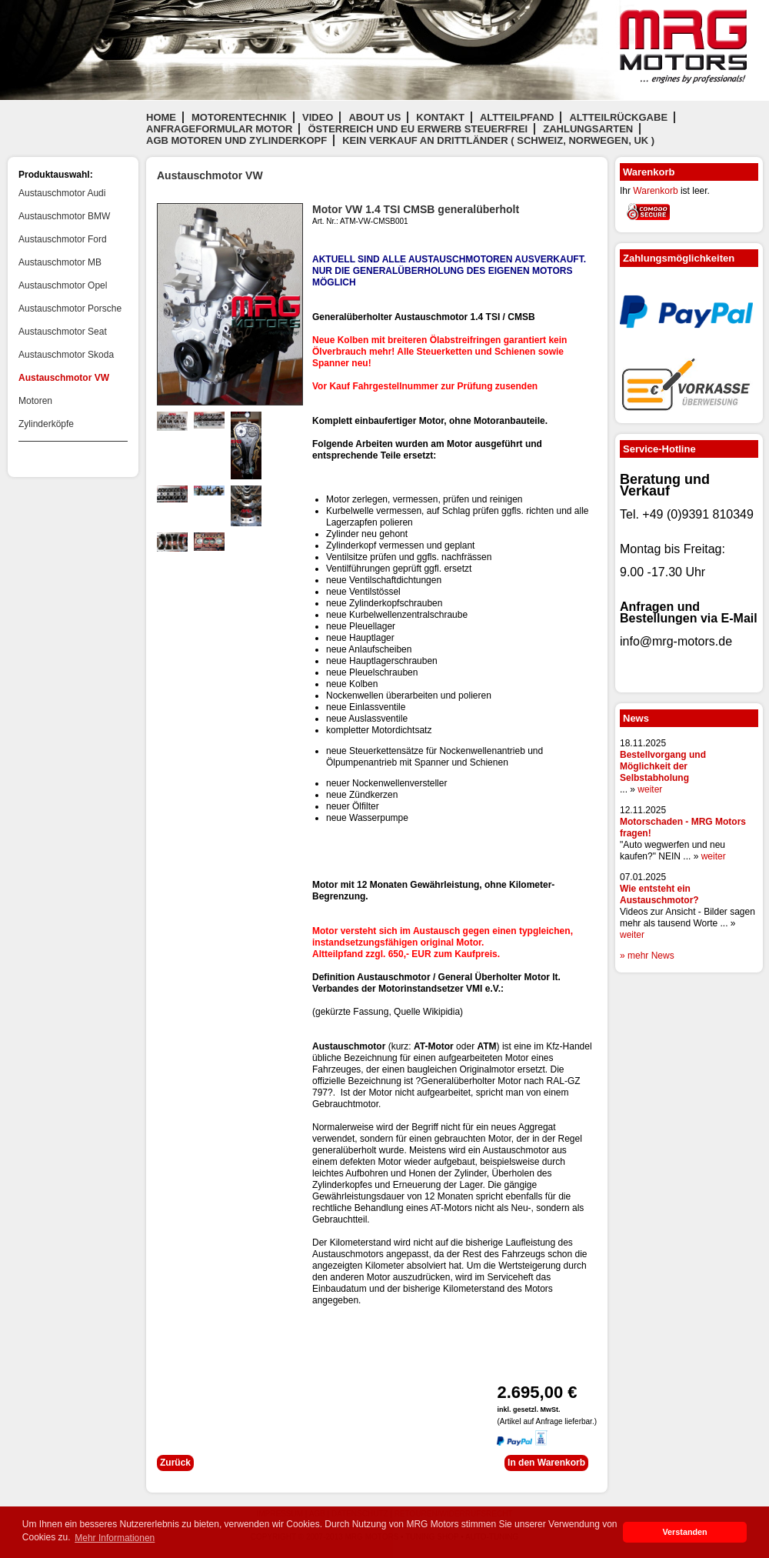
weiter (650, 789)
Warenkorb (655, 190)
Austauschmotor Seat (62, 331)
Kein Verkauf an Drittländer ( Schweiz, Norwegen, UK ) (498, 140)
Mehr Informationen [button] (115, 1538)
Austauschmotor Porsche (70, 308)
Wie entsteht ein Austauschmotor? (659, 894)
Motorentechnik (239, 117)
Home (161, 117)
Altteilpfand (517, 117)
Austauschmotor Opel (62, 285)
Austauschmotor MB (60, 262)
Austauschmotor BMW (64, 216)
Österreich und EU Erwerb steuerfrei (418, 129)
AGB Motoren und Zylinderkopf (236, 140)
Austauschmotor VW (63, 377)
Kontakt (440, 117)
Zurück (175, 1462)
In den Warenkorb (546, 1462)
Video (317, 117)
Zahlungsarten (588, 129)
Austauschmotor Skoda (66, 354)
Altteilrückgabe (618, 117)
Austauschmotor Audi (61, 193)
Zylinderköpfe (46, 424)
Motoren (35, 400)
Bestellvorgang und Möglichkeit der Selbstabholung (663, 766)
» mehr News (647, 955)
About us (374, 117)
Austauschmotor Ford (62, 239)
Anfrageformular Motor (219, 129)
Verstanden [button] (684, 1531)
